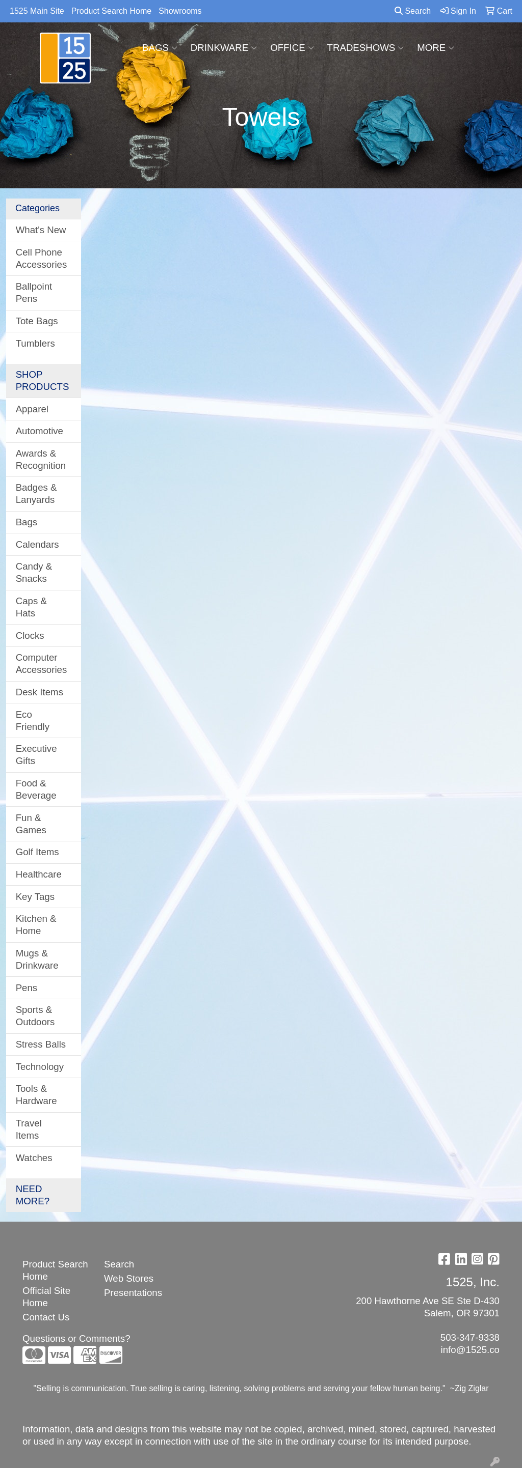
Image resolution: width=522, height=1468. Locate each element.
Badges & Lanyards (36, 493)
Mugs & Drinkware (37, 959)
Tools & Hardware (36, 1094)
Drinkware (224, 48)
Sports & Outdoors (35, 1015)
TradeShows (365, 48)
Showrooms (180, 11)
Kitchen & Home (36, 924)
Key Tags (35, 896)
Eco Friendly (32, 720)
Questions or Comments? (76, 1338)
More (435, 48)
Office (292, 48)
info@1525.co (470, 1349)
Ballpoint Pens (34, 292)
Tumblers (35, 343)
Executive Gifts (36, 754)
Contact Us (45, 1317)
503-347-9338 (470, 1337)
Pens (27, 987)
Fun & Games (31, 823)
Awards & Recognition (41, 459)
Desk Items (39, 692)
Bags (159, 48)
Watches (34, 1157)
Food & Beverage (36, 789)
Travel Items (29, 1129)
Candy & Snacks (34, 572)
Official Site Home (46, 1296)
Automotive (39, 431)
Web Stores (128, 1278)
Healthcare (39, 874)
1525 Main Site (37, 11)
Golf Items (37, 851)
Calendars (37, 544)
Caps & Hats (31, 607)
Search (413, 11)
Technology (40, 1066)
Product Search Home (111, 11)
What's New (41, 229)
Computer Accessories (41, 663)
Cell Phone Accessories (41, 258)
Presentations (133, 1292)
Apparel (32, 409)
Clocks (30, 635)
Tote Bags (37, 321)
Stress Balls (41, 1044)
